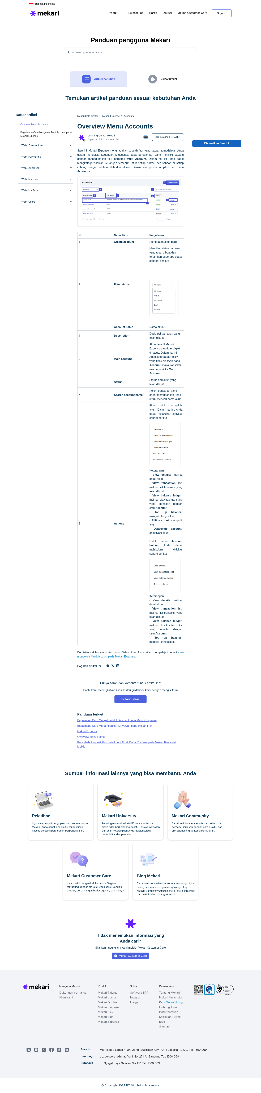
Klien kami (66, 997)
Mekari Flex (105, 1012)
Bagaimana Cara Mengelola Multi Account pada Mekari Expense (46, 134)
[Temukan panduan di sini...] (130, 52)
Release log (135, 13)
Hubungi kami (168, 1007)
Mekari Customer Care (192, 13)
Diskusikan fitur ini (216, 143)
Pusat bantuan (168, 1012)
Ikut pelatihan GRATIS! (167, 137)
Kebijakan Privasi (170, 1017)
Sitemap (164, 1026)
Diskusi (167, 13)
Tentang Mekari (169, 992)
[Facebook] (107, 666)
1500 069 (200, 1049)
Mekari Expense (87, 731)
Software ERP (139, 992)
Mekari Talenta (107, 992)
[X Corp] (113, 666)
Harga (153, 13)
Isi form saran (130, 699)
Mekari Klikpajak (108, 1007)
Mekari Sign (105, 1017)
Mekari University (170, 997)
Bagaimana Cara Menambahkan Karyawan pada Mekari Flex (114, 725)
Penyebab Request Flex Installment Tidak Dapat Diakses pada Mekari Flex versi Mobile (126, 744)
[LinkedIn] (117, 666)
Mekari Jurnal (107, 997)
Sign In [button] (221, 13)
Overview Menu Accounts (34, 124)
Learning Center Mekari (101, 135)
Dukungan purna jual (73, 992)
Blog (162, 1021)
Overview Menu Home (91, 736)
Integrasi (135, 997)
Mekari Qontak (107, 1002)
